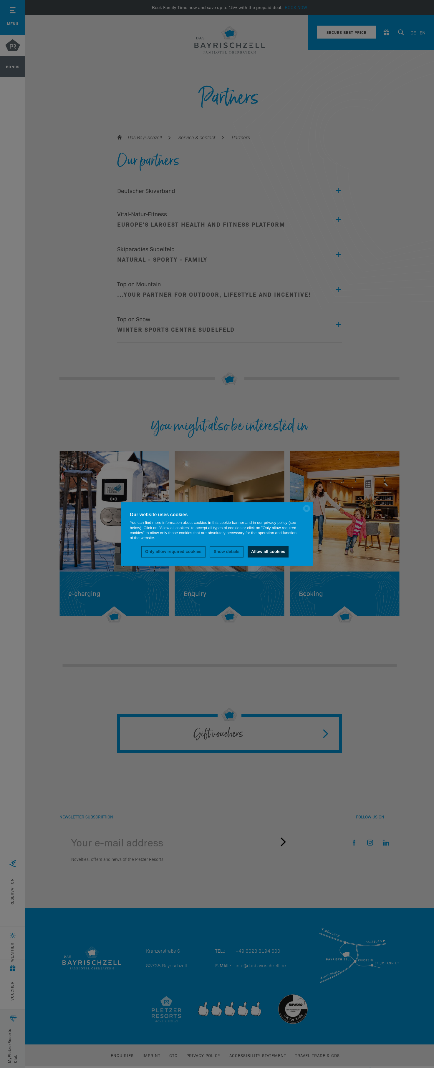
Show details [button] (226, 551)
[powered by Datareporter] (307, 511)
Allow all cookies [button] (268, 551)
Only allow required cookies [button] (173, 551)
